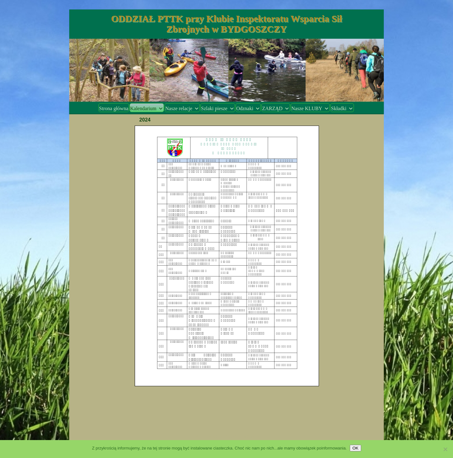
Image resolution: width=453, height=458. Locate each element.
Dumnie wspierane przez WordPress (226, 436)
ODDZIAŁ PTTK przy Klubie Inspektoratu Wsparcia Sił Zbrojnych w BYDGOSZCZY (226, 23)
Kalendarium (147, 108)
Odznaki (248, 108)
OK (355, 448)
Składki (342, 108)
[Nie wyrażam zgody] (445, 449)
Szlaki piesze (217, 108)
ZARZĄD (275, 108)
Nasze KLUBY (310, 108)
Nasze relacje (182, 108)
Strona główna (113, 108)
